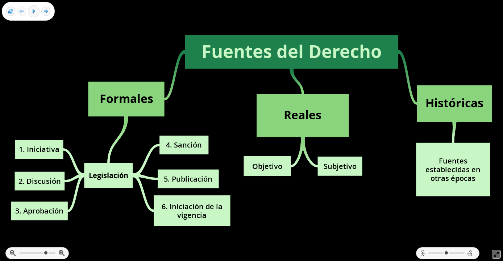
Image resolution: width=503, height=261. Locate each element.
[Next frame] (46, 11)
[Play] (34, 11)
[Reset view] (11, 11)
